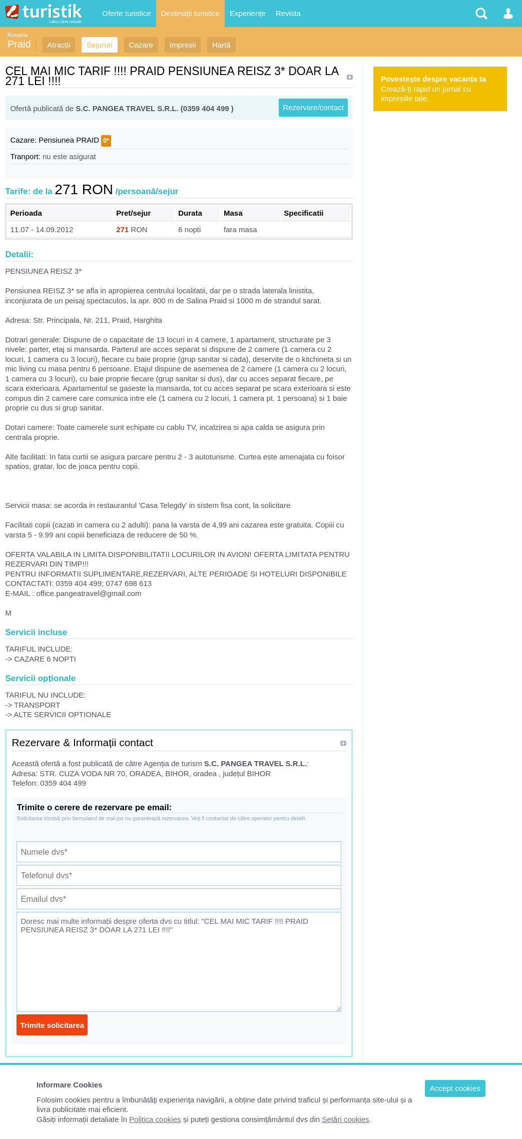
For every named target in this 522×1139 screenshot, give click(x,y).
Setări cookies (345, 1119)
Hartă (221, 45)
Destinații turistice (190, 13)
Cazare (141, 45)
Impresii (183, 45)
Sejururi (100, 45)
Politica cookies (155, 1119)
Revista (288, 13)
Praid (19, 44)
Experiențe (248, 13)
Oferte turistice (126, 13)
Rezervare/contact (313, 107)
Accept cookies (455, 1088)
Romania (18, 35)
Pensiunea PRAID (69, 140)
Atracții (58, 45)
